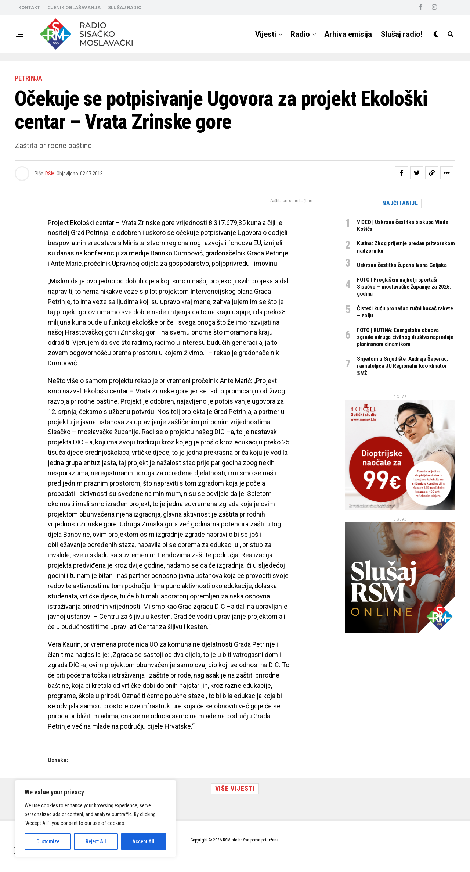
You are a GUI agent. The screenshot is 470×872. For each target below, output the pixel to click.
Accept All (143, 841)
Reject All (96, 841)
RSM (50, 173)
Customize (47, 841)
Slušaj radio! (401, 34)
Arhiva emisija (348, 34)
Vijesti (265, 34)
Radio (300, 34)
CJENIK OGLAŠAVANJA (74, 7)
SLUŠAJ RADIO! (125, 7)
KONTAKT (29, 7)
